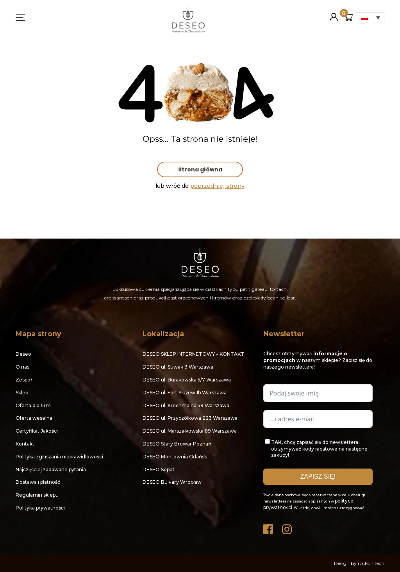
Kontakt (25, 444)
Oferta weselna (34, 418)
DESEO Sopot (159, 469)
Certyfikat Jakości (37, 431)
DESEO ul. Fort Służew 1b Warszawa (185, 393)
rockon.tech (371, 563)
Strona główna (200, 169)
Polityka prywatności (40, 508)
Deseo (23, 354)
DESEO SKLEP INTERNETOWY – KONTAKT (193, 354)
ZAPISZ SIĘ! (318, 476)
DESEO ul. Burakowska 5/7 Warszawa (187, 380)
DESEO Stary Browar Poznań (177, 444)
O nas (22, 367)
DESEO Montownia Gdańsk (175, 457)
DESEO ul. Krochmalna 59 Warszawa (186, 405)
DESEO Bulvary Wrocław (172, 482)
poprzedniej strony (217, 185)
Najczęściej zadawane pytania (51, 469)
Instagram (287, 527)
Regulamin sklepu (37, 495)
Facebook (268, 527)
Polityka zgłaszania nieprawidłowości (59, 457)
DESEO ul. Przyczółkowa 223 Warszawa (190, 418)
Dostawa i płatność (38, 482)
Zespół (24, 380)
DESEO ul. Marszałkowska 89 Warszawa (190, 431)
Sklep (22, 393)
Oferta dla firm (33, 405)
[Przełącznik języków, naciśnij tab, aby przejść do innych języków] (370, 17)
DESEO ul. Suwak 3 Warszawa (178, 367)
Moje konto (334, 14)
